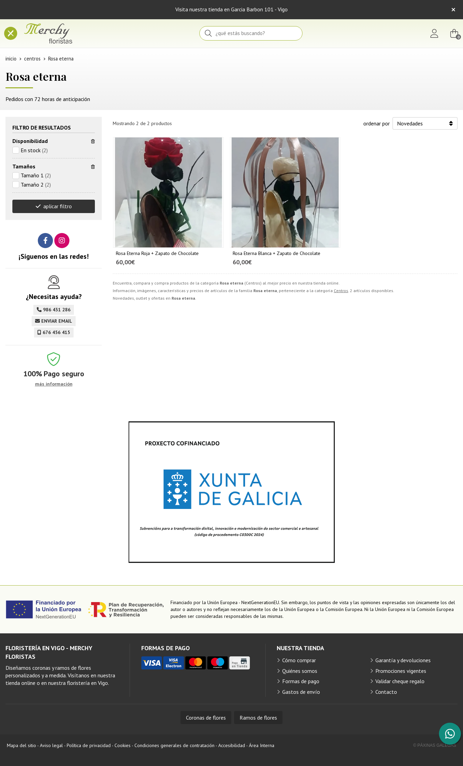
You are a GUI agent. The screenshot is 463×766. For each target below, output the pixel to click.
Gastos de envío (301, 691)
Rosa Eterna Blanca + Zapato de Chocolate (276, 253)
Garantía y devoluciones (403, 660)
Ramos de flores (258, 717)
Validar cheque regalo (400, 681)
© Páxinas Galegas (434, 745)
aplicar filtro (57, 206)
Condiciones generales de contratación (174, 745)
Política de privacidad (89, 745)
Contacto (386, 691)
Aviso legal (51, 745)
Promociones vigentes (400, 670)
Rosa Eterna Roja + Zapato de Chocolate (157, 253)
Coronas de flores (206, 717)
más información (54, 384)
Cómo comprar (299, 660)
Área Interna (261, 745)
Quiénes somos (299, 670)
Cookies (122, 745)
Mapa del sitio (21, 745)
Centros (341, 290)
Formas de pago (300, 681)
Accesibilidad (231, 745)
